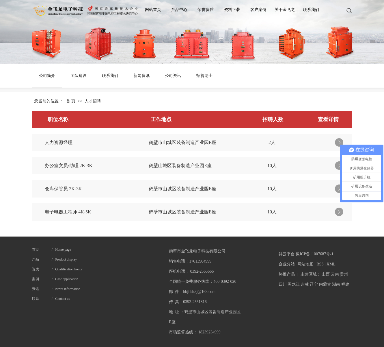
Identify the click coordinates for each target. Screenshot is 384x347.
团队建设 (78, 75)
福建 (345, 284)
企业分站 (287, 264)
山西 (326, 274)
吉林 (305, 284)
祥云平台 (287, 254)
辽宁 (314, 284)
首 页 (70, 101)
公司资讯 (173, 75)
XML (331, 264)
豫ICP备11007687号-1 (314, 254)
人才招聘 (93, 101)
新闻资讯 (141, 75)
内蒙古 (325, 284)
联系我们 (311, 10)
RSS (320, 264)
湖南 (336, 284)
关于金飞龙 (285, 10)
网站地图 (305, 264)
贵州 (344, 274)
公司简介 (47, 75)
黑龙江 (294, 284)
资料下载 (232, 10)
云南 (335, 274)
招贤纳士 (204, 75)
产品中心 (179, 10)
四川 (283, 284)
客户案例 (258, 10)
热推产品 (287, 274)
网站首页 (153, 10)
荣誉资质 (205, 10)
